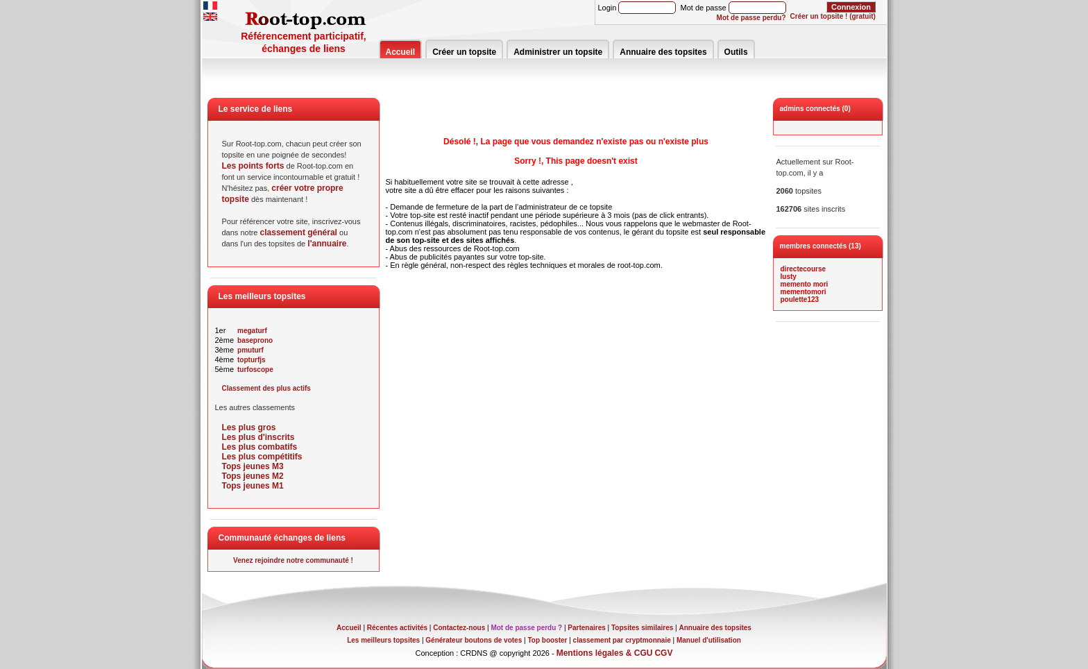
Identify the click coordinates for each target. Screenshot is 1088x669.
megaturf (252, 330)
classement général (298, 232)
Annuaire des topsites (663, 52)
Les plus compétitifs (262, 456)
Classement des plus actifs (266, 388)
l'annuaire (326, 243)
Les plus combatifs (260, 447)
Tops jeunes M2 (253, 476)
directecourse (803, 269)
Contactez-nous (459, 628)
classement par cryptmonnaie (622, 640)
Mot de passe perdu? (751, 18)
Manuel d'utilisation (709, 640)
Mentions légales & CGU (604, 653)
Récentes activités (397, 628)
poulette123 (800, 299)
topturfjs (251, 360)
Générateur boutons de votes (473, 640)
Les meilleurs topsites (383, 640)
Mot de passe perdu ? (526, 628)
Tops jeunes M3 (253, 466)
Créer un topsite (464, 52)
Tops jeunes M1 (253, 486)
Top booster (547, 640)
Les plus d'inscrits (258, 437)
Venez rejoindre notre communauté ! (293, 560)
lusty (789, 276)
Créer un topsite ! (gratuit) (833, 16)
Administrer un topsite (557, 52)
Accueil (401, 52)
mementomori (803, 292)
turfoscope (255, 369)
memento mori (804, 284)
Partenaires (586, 628)
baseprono (255, 340)
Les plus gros (249, 427)
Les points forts (253, 166)
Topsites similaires (642, 628)
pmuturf (250, 350)
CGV (663, 653)
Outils (736, 52)
